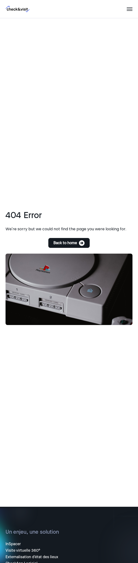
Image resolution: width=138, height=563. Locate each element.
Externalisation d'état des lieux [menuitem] (32, 557)
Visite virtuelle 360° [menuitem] (23, 550)
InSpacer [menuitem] (13, 544)
